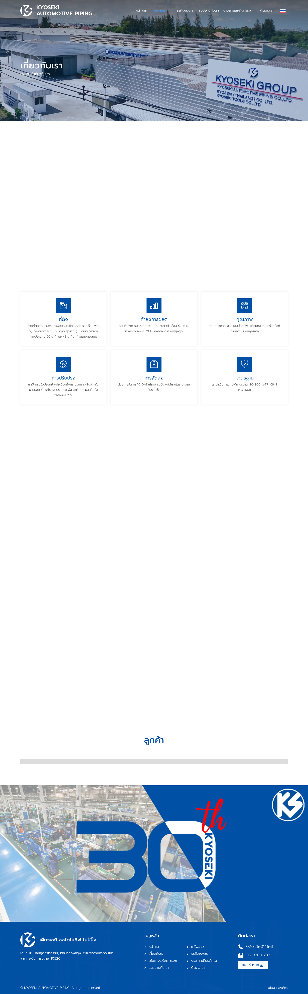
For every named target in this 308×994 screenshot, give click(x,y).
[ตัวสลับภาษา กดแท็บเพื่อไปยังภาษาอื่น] (283, 10)
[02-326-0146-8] (240, 947)
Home (25, 74)
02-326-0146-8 (259, 947)
